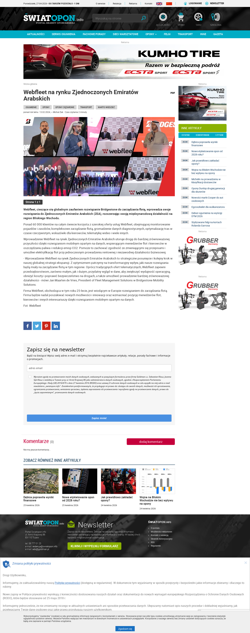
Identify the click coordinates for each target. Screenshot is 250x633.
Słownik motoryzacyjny (161, 538)
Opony (46, 107)
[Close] (245, 562)
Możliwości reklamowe (161, 531)
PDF (172, 92)
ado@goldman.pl (40, 549)
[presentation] (53, 404)
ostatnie (186, 135)
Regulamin (156, 545)
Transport (86, 107)
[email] (99, 368)
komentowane (202, 135)
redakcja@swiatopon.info (44, 546)
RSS (153, 542)
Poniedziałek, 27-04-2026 (51, 3)
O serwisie (100, 3)
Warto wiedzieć (106, 107)
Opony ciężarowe (64, 107)
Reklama (133, 3)
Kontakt (148, 3)
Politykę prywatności (67, 583)
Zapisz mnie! (99, 418)
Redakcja (117, 3)
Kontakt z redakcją (159, 535)
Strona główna (30, 83)
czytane (219, 135)
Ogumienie (31, 107)
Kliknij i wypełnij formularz (94, 546)
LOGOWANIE (195, 3)
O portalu (155, 528)
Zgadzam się (126, 628)
